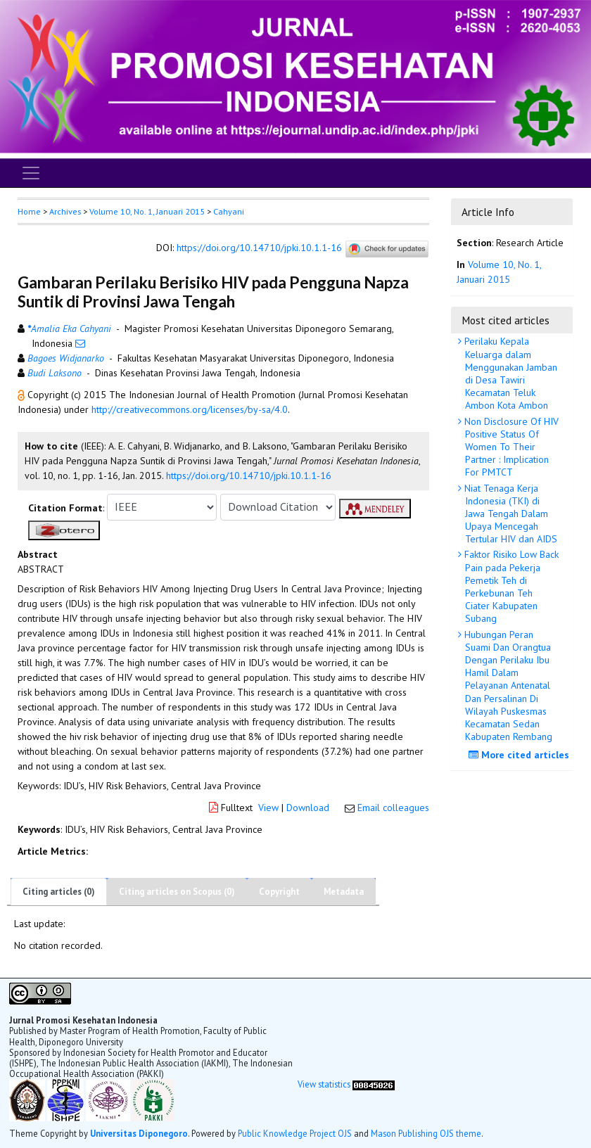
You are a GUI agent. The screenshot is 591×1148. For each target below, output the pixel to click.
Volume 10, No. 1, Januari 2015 (147, 211)
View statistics (324, 1084)
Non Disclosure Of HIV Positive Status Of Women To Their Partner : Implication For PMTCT (510, 447)
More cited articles (520, 754)
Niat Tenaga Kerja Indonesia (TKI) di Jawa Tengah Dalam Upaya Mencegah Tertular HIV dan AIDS (509, 514)
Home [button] (29, 211)
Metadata (344, 892)
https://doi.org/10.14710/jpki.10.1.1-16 (259, 247)
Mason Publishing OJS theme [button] (426, 1133)
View (268, 807)
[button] (22, 394)
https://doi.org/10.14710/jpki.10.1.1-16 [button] (248, 475)
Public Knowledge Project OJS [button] (295, 1133)
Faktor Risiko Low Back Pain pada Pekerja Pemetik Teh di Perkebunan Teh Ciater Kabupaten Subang (510, 586)
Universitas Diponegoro (139, 1133)
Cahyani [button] (228, 211)
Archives (65, 211)
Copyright (279, 892)
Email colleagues (393, 807)
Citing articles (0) (59, 892)
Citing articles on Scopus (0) (177, 892)
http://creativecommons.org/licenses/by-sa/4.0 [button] (189, 409)
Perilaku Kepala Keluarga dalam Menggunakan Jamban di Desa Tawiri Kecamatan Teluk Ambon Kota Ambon (509, 373)
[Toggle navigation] (31, 173)
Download (307, 807)
